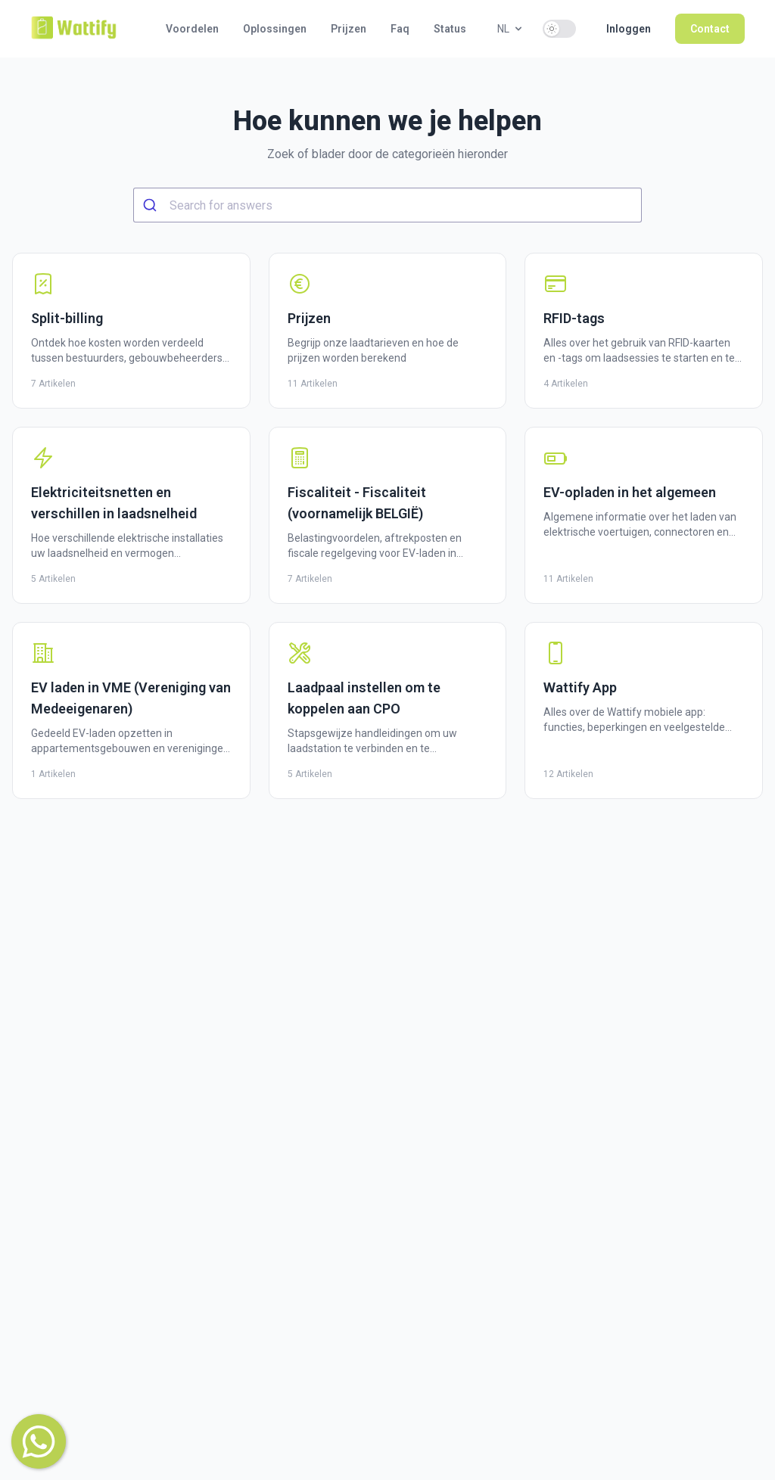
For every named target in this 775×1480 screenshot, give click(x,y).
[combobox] (387, 205)
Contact (710, 29)
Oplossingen (275, 29)
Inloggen (628, 29)
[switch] (559, 29)
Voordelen (192, 29)
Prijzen (348, 29)
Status (450, 29)
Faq (400, 29)
